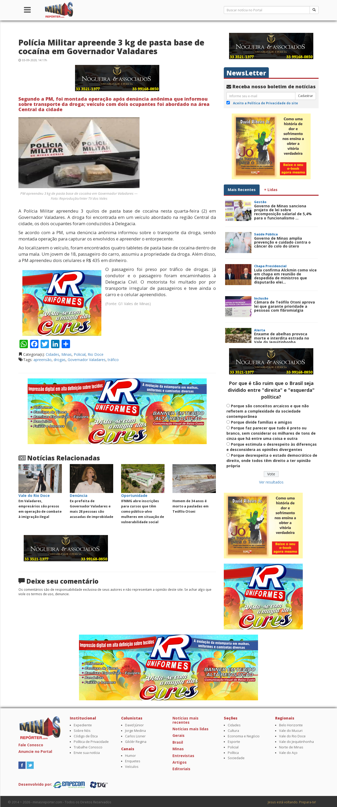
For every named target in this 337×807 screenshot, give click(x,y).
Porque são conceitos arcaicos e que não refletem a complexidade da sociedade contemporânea (267, 411)
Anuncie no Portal (35, 751)
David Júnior (134, 725)
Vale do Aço (288, 753)
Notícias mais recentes (185, 720)
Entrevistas (183, 755)
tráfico (113, 359)
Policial (80, 354)
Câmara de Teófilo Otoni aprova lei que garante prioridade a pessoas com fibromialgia (284, 306)
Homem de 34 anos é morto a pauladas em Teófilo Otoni (190, 506)
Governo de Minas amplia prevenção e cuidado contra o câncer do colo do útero (282, 242)
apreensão (42, 359)
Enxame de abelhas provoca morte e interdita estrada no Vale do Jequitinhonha (281, 338)
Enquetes (132, 761)
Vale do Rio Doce (292, 736)
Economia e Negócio (244, 736)
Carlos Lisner (135, 736)
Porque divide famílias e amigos (261, 422)
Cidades (52, 354)
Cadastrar (305, 96)
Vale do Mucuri (291, 730)
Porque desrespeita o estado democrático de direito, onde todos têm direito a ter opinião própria (271, 460)
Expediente (83, 725)
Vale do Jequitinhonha (296, 741)
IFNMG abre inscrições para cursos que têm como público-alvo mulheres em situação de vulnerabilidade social (142, 511)
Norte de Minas (291, 747)
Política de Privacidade (91, 741)
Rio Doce (95, 354)
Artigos (179, 762)
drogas (60, 359)
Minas (66, 354)
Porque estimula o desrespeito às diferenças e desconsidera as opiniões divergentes (271, 447)
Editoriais (181, 768)
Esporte (234, 741)
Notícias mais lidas (190, 728)
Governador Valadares (87, 359)
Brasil (177, 742)
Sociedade (236, 758)
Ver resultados (271, 482)
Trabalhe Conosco (88, 747)
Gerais (178, 735)
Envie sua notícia (87, 753)
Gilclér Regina (135, 741)
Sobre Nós (82, 730)
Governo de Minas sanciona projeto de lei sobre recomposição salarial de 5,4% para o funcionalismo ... (283, 211)
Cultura (233, 730)
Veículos (131, 766)
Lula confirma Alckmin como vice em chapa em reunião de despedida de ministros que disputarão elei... (285, 276)
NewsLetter (246, 73)
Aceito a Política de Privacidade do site (265, 103)
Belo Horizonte (291, 725)
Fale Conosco (30, 744)
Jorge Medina (135, 730)
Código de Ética (86, 736)
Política (233, 753)
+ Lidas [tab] (270, 189)
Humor (130, 755)
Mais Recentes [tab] (242, 189)
